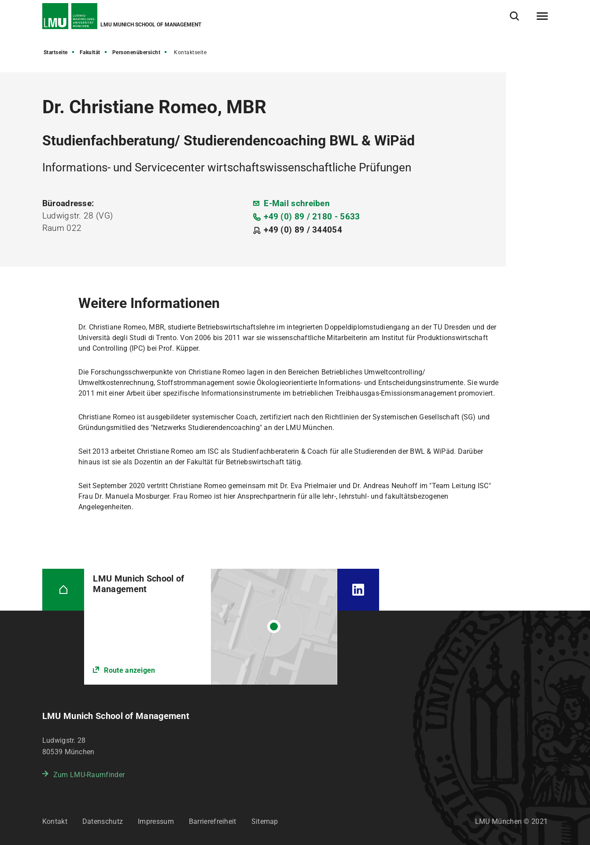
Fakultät (90, 52)
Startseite (56, 52)
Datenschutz (102, 821)
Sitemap (264, 821)
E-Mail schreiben (297, 203)
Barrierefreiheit (212, 821)
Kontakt (54, 821)
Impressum (156, 821)
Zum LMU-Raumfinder (89, 775)
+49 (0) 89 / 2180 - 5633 (312, 216)
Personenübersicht (136, 52)
